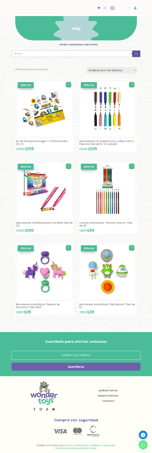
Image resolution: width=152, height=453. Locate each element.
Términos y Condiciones (102, 445)
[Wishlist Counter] (128, 8)
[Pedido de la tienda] (111, 70)
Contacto (108, 401)
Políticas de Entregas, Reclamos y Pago (76, 448)
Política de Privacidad (77, 445)
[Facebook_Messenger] (143, 435)
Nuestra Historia (108, 395)
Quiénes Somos (108, 390)
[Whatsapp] (143, 444)
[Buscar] (136, 54)
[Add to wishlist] (68, 84)
